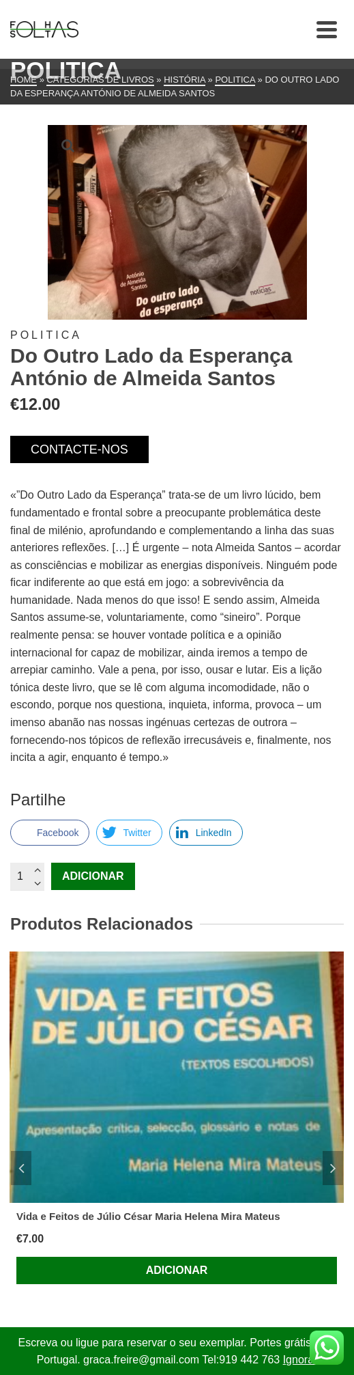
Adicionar (93, 876)
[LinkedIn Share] (206, 833)
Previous (21, 1168)
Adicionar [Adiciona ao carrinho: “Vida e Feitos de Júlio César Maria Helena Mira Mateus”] (177, 1270)
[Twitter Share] (129, 833)
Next (333, 1168)
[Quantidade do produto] (27, 876)
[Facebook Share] (49, 833)
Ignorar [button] (300, 1359)
